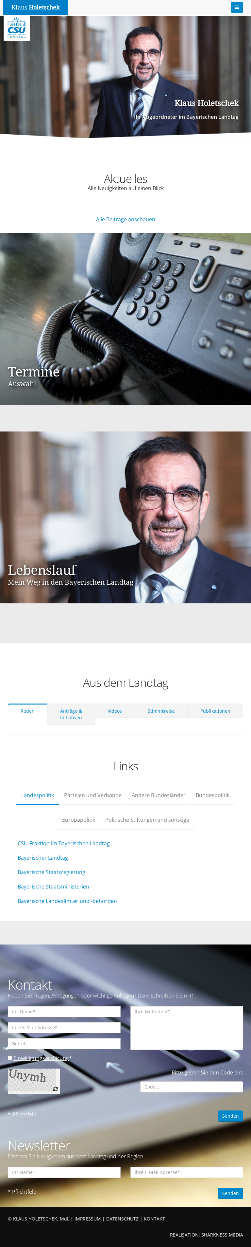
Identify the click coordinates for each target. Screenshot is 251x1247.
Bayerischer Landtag (43, 857)
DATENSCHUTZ (122, 1219)
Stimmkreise (161, 711)
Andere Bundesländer (159, 795)
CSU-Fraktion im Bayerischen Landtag (64, 843)
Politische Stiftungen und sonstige (147, 819)
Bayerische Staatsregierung (51, 872)
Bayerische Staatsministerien (53, 886)
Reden (28, 711)
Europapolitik (78, 819)
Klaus (35, 7)
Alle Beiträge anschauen (125, 219)
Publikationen (215, 711)
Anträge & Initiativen (71, 714)
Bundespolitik (212, 795)
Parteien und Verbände (93, 795)
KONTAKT (154, 1219)
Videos (115, 711)
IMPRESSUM (88, 1219)
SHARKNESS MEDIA (222, 1235)
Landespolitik (37, 795)
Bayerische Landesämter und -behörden (67, 901)
